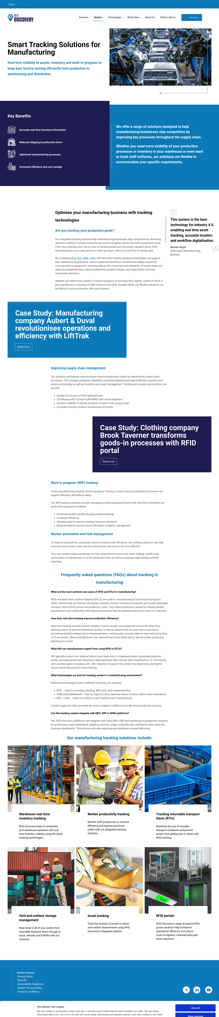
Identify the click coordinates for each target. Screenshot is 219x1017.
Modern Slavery (26, 972)
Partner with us (167, 17)
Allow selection (195, 1000)
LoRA (93, 258)
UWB (85, 258)
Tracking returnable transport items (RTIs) (178, 816)
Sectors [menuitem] (98, 17)
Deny (195, 1009)
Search (207, 17)
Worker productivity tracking (108, 814)
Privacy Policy (25, 976)
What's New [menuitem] (133, 17)
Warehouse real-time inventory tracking (34, 816)
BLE (79, 258)
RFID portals (165, 916)
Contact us (193, 17)
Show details (147, 1011)
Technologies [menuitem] (114, 17)
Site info (21, 980)
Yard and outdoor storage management (37, 918)
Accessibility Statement (30, 984)
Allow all (195, 992)
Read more (24, 346)
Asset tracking (98, 916)
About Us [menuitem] (149, 17)
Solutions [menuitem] (83, 17)
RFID (73, 258)
